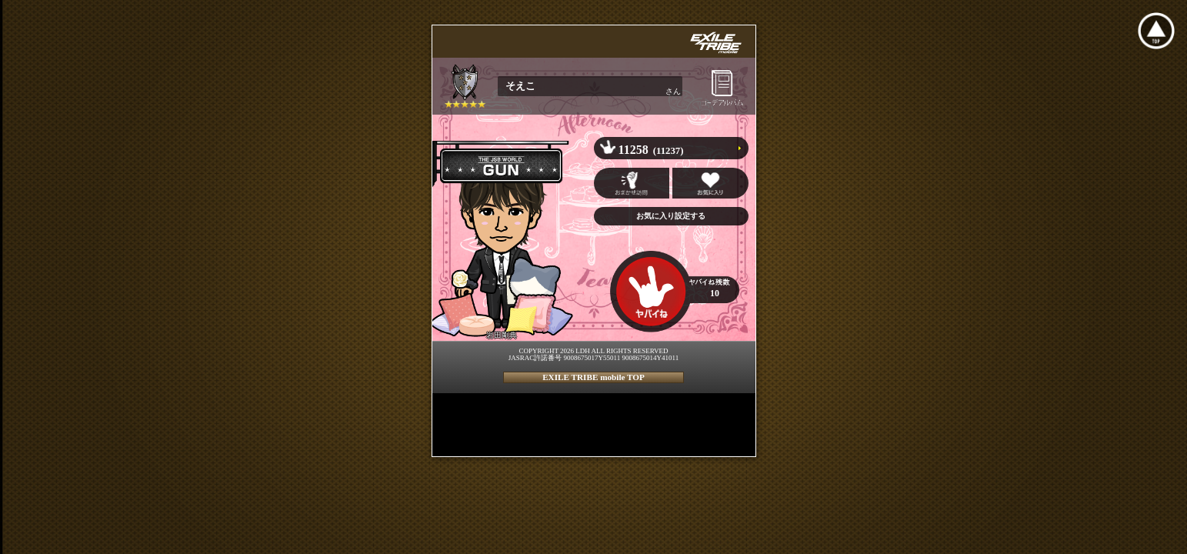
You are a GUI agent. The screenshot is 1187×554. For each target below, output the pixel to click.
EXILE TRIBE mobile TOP (593, 377)
